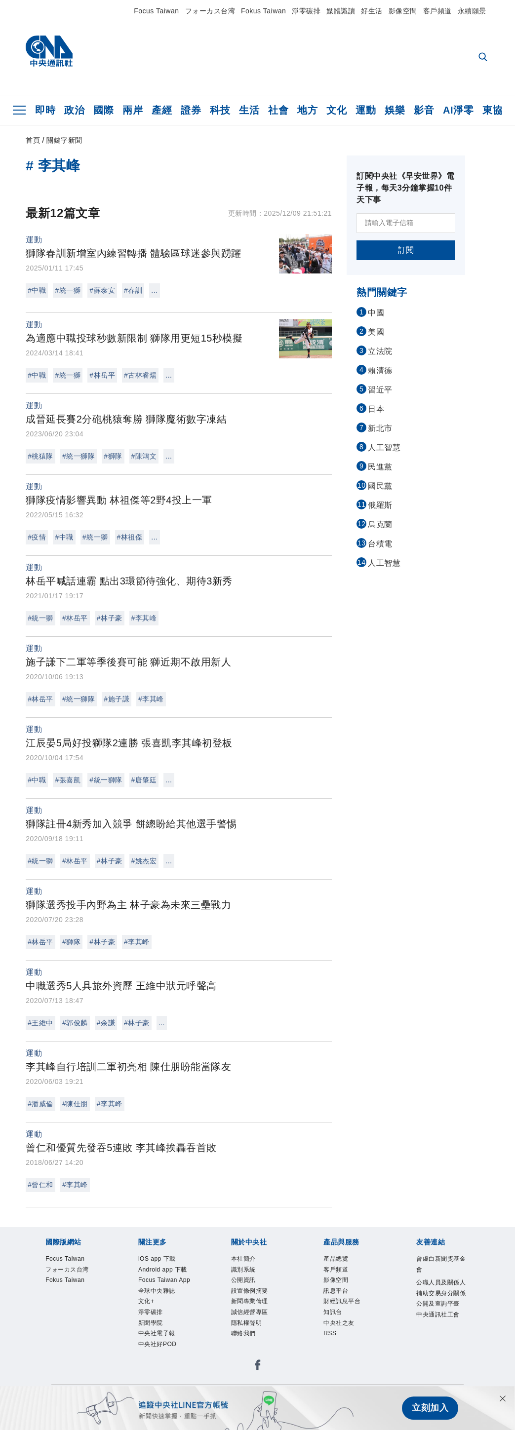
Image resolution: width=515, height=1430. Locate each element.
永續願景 (472, 10)
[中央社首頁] (49, 54)
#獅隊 (113, 456)
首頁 (33, 140)
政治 (74, 110)
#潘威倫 (40, 1104)
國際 (103, 110)
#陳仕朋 (75, 1104)
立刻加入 (430, 1408)
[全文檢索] (483, 57)
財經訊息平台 (344, 1308)
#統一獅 (67, 290)
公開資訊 (245, 1283)
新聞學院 (152, 1355)
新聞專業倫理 (252, 1308)
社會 (278, 110)
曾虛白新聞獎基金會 (441, 1265)
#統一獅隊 (78, 456)
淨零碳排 (306, 10)
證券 (191, 110)
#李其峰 (144, 618)
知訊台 (334, 1319)
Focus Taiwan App (161, 1302)
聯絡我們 (245, 1344)
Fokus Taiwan (263, 10)
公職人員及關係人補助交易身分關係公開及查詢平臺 (441, 1303)
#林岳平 (102, 375)
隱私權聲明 (249, 1331)
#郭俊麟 (75, 1023)
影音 (424, 110)
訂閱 (406, 250)
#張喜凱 (67, 780)
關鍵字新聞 (64, 140)
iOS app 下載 (160, 1260)
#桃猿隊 (40, 456)
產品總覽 (337, 1260)
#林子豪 (109, 618)
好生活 (372, 10)
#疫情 (37, 537)
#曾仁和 (40, 1185)
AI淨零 (458, 110)
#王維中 (40, 1023)
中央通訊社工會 (441, 1333)
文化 (336, 110)
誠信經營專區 (252, 1319)
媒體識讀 (340, 10)
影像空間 (403, 10)
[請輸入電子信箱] (406, 223)
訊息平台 (337, 1296)
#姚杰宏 (144, 861)
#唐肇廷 (144, 780)
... (154, 290)
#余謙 (106, 1023)
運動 (366, 110)
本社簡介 (245, 1260)
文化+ (147, 1331)
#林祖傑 (130, 537)
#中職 (37, 290)
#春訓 (133, 290)
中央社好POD (160, 1379)
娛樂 (395, 110)
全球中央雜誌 (159, 1319)
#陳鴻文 (144, 456)
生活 (249, 110)
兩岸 (132, 110)
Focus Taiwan (156, 10)
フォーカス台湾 (210, 10)
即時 (45, 110)
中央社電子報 (159, 1367)
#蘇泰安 (102, 290)
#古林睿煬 (140, 375)
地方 (307, 110)
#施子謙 (116, 699)
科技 (220, 110)
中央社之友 (341, 1331)
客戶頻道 (437, 10)
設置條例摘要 (252, 1296)
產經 (162, 110)
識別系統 (245, 1271)
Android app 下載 (163, 1277)
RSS (331, 1344)
